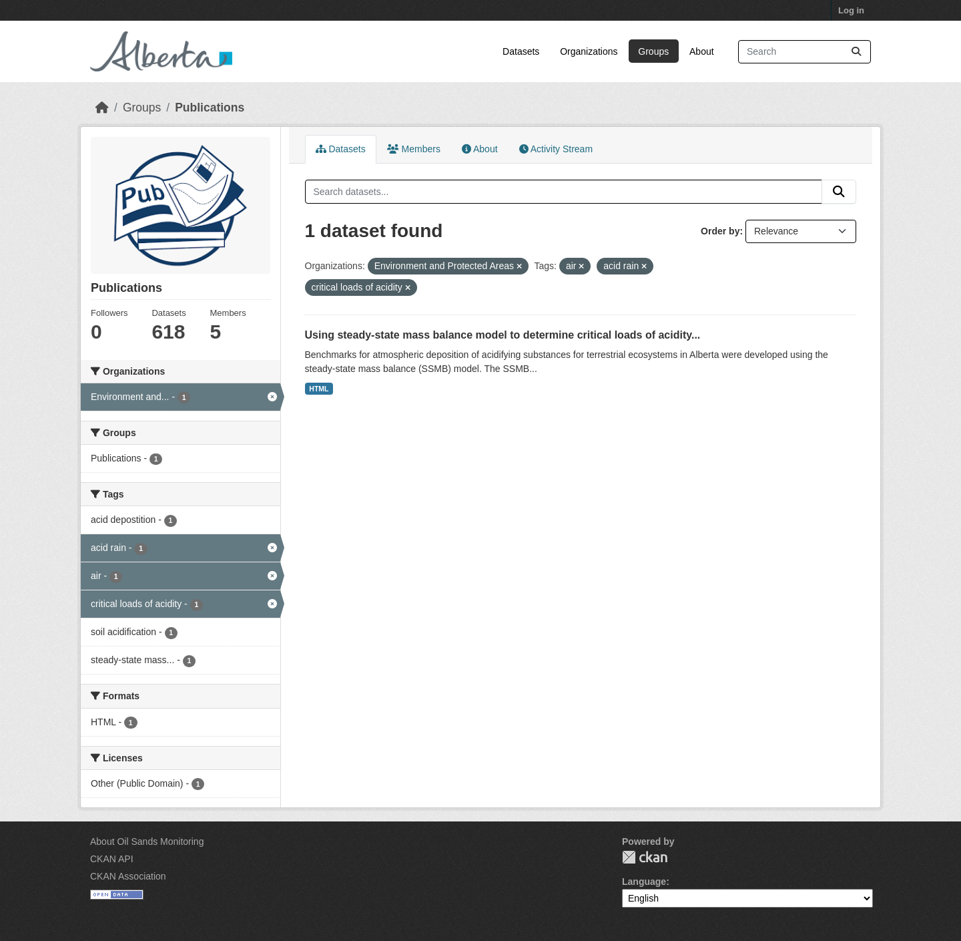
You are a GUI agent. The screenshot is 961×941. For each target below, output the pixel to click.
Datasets (521, 51)
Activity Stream (556, 149)
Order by (720, 231)
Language (644, 881)
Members (413, 149)
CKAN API (111, 859)
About (701, 51)
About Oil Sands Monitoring (147, 841)
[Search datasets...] (804, 51)
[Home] (102, 107)
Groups (653, 51)
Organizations (588, 51)
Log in (851, 10)
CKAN (644, 857)
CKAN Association (128, 876)
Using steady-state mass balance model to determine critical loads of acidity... (503, 335)
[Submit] (856, 51)
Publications (209, 107)
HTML (318, 389)
